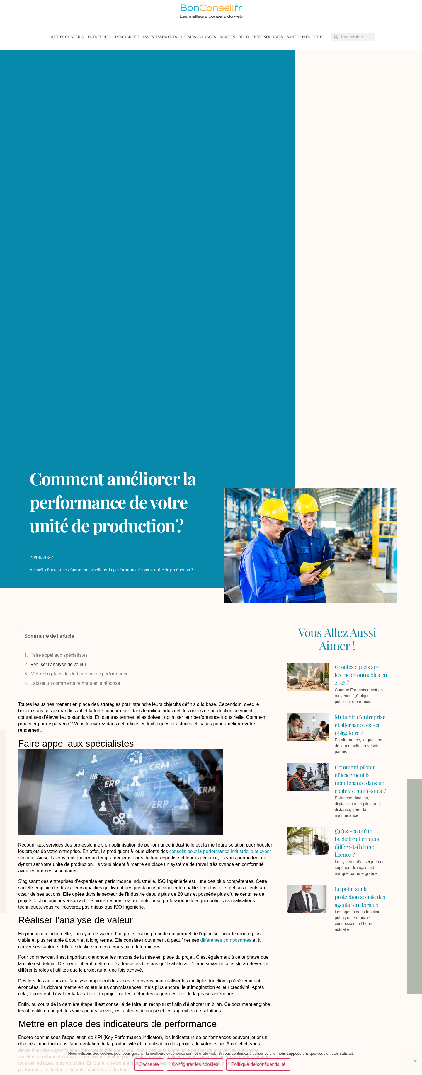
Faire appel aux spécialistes (59, 655)
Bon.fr (211, 8)
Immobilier (127, 36)
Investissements (160, 36)
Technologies (268, 36)
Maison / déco (234, 36)
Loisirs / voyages (198, 36)
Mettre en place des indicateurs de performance (79, 674)
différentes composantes (225, 940)
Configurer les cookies (195, 1064)
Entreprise (99, 36)
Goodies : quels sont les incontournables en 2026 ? (361, 674)
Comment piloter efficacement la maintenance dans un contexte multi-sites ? (360, 778)
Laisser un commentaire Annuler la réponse (75, 683)
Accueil (36, 569)
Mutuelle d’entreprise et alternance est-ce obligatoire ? (360, 724)
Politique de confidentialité (258, 1064)
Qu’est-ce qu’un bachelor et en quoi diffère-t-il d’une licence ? (357, 842)
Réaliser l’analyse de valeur (58, 664)
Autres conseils (67, 36)
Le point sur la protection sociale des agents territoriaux (360, 896)
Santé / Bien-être (304, 36)
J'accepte (149, 1064)
